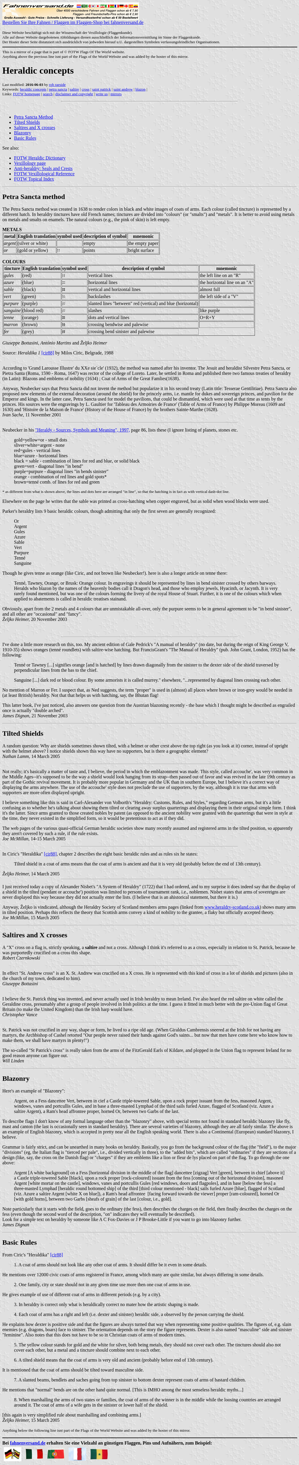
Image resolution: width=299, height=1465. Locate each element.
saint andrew (123, 89)
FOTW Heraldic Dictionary (40, 157)
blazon (140, 89)
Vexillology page (30, 163)
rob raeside (57, 84)
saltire (74, 89)
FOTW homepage (26, 94)
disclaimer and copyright (74, 94)
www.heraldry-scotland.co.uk (232, 907)
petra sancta (58, 89)
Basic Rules (25, 138)
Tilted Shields (27, 122)
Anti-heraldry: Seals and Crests (43, 168)
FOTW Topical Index (34, 178)
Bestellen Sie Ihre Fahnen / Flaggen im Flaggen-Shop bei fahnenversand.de (72, 20)
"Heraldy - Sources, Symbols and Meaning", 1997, (82, 429)
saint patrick (101, 89)
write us (102, 94)
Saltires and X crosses (34, 127)
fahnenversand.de (27, 1442)
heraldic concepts (33, 89)
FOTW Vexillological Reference (44, 173)
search (48, 94)
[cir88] (47, 352)
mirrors (115, 94)
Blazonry (22, 132)
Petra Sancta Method (33, 117)
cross (86, 89)
